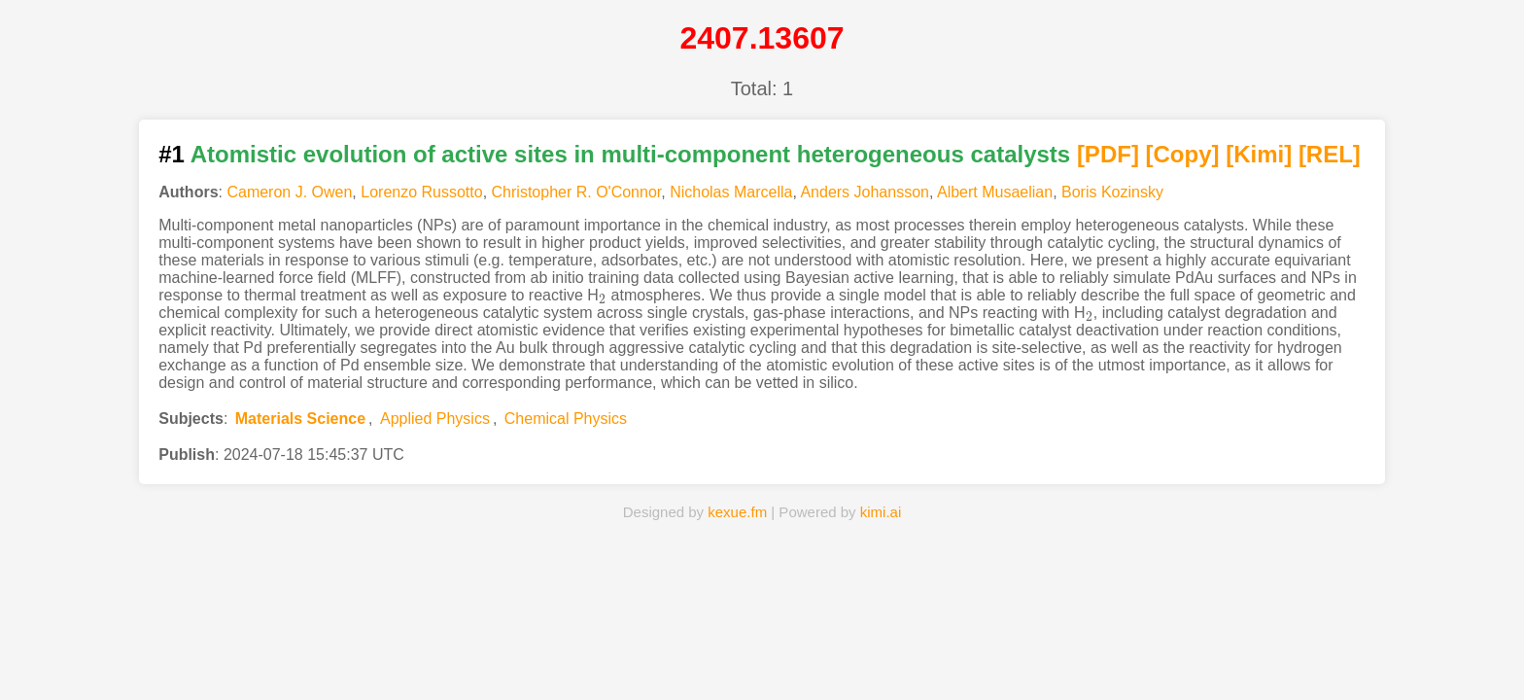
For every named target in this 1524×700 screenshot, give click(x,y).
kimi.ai (881, 512)
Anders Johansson (864, 192)
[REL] (1330, 154)
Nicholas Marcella (731, 192)
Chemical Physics (565, 418)
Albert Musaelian (995, 192)
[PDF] (1108, 154)
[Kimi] (1259, 154)
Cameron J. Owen (289, 192)
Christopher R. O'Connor (577, 192)
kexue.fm (737, 512)
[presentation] (602, 295)
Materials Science (300, 418)
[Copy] (1183, 154)
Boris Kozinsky (1112, 192)
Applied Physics (435, 418)
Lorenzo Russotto (421, 192)
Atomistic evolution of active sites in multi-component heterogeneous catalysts (630, 154)
